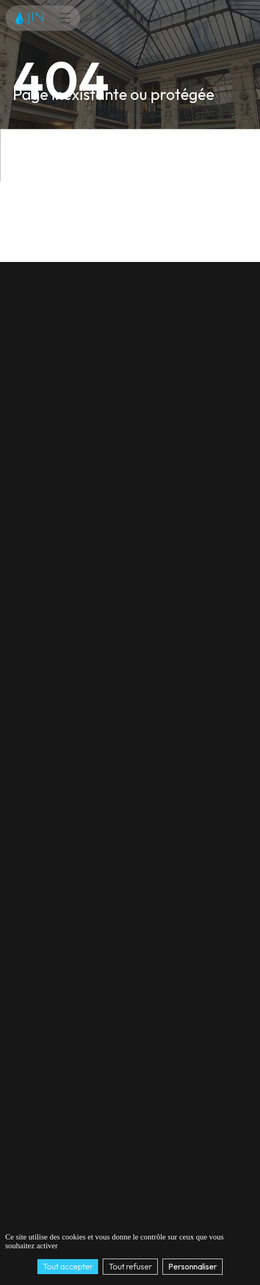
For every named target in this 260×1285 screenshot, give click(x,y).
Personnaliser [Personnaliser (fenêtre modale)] (192, 1266)
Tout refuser (130, 1266)
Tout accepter (68, 1266)
